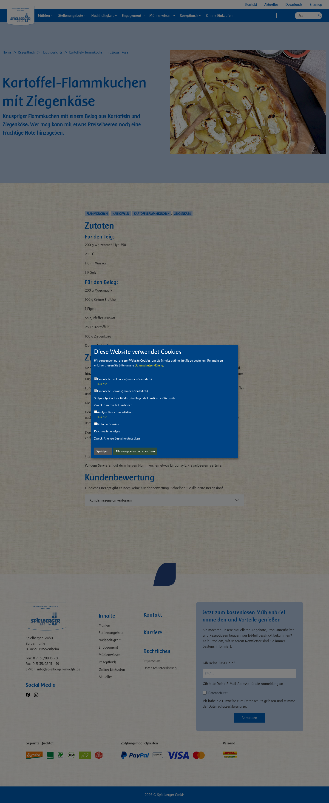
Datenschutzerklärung (149, 365)
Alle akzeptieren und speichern (135, 451)
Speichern (102, 451)
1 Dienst (100, 384)
